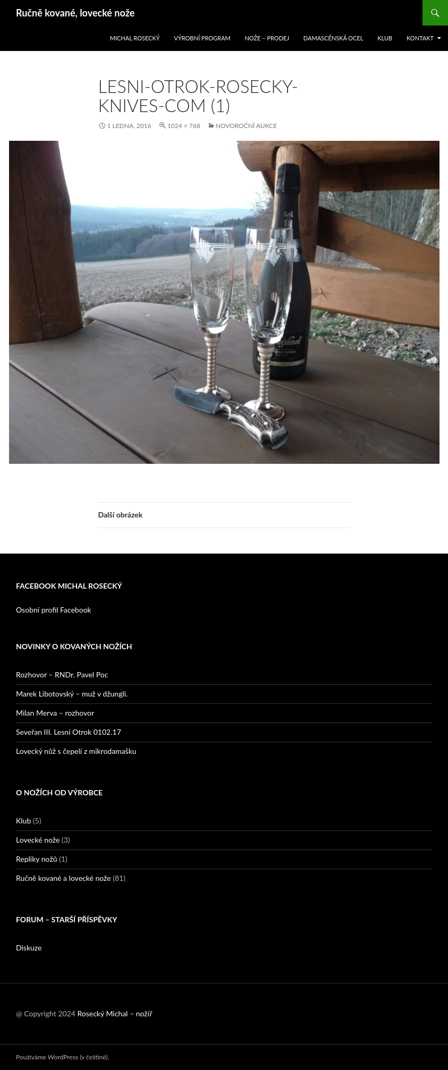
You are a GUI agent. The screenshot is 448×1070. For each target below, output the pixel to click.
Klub (384, 38)
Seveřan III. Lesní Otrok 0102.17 (68, 731)
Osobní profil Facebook (53, 609)
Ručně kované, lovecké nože (75, 13)
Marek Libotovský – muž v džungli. (72, 693)
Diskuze (28, 947)
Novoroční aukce (246, 126)
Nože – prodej (266, 38)
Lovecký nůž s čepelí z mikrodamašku (76, 750)
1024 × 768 (183, 126)
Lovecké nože (38, 839)
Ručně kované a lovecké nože (63, 877)
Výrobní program (202, 38)
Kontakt (420, 38)
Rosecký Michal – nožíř (114, 1013)
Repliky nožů (36, 858)
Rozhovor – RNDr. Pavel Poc (62, 674)
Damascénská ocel (333, 38)
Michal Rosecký (135, 38)
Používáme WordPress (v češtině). (62, 1057)
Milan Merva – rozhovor (55, 712)
